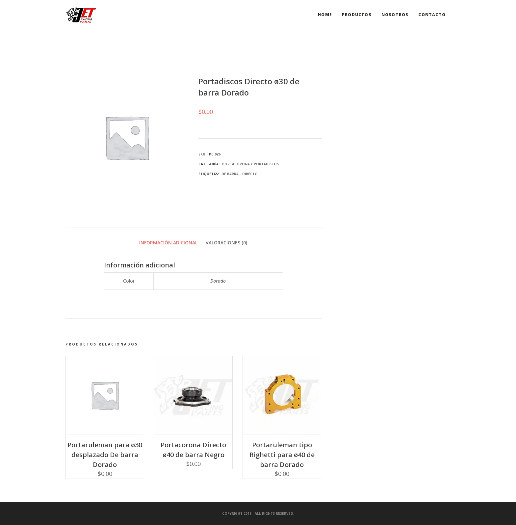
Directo (250, 174)
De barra (230, 174)
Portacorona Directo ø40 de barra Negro (193, 449)
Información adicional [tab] (168, 242)
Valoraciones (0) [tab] (226, 242)
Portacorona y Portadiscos (250, 164)
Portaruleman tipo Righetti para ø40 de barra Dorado (282, 454)
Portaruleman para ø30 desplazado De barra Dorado (104, 454)
